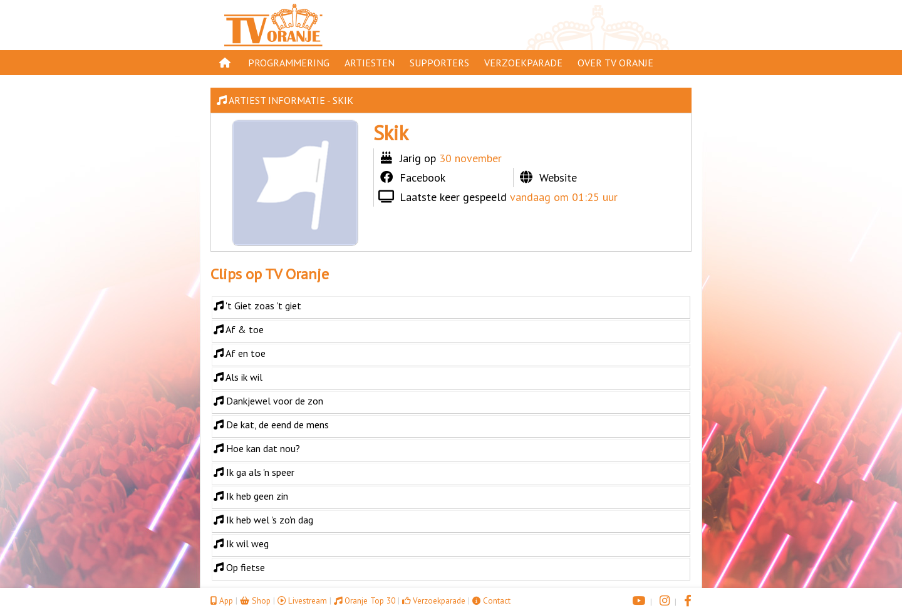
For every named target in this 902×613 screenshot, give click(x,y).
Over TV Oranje (615, 62)
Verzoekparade (523, 62)
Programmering (288, 62)
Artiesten (370, 62)
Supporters (439, 62)
